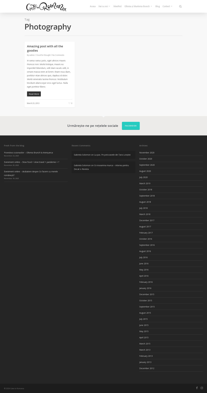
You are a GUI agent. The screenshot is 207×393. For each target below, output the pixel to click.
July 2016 (143, 257)
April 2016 (143, 275)
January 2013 (145, 362)
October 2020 (145, 158)
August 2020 (145, 171)
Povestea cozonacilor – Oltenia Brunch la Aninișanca (28, 152)
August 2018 (145, 202)
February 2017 (146, 232)
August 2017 (145, 226)
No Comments (58, 55)
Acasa (93, 6)
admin (32, 55)
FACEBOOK (131, 126)
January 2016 (145, 288)
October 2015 (145, 300)
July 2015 (143, 319)
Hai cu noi (104, 6)
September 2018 (147, 195)
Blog (157, 6)
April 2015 (143, 337)
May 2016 (143, 269)
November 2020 (146, 152)
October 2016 (145, 238)
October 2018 (145, 189)
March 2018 (144, 214)
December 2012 (146, 368)
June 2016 (143, 263)
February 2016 (146, 282)
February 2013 (146, 356)
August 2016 (145, 251)
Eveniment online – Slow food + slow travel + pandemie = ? (31, 162)
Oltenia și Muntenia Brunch (138, 6)
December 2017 (146, 220)
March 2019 (144, 183)
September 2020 (147, 165)
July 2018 (143, 208)
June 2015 (143, 325)
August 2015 (145, 312)
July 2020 (143, 177)
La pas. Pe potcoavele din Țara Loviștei (112, 154)
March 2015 (144, 343)
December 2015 (146, 294)
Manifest (117, 6)
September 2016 (147, 245)
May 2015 (143, 331)
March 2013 (144, 349)
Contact (167, 6)
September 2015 (147, 306)
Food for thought (43, 55)
